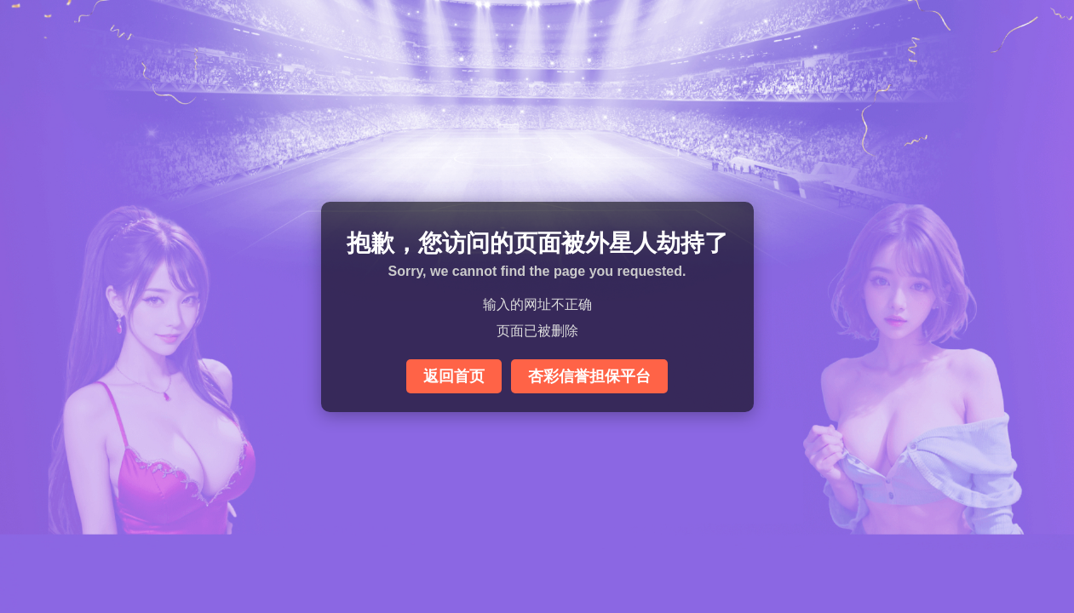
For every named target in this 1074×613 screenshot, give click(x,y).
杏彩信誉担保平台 (589, 376)
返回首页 (454, 376)
